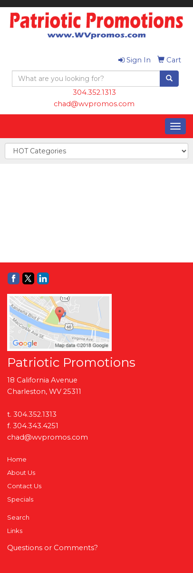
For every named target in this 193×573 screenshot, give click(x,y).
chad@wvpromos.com (94, 104)
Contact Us (24, 486)
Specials (20, 499)
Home (17, 459)
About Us (21, 472)
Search (18, 517)
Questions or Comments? (52, 547)
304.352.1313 (94, 92)
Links (14, 530)
